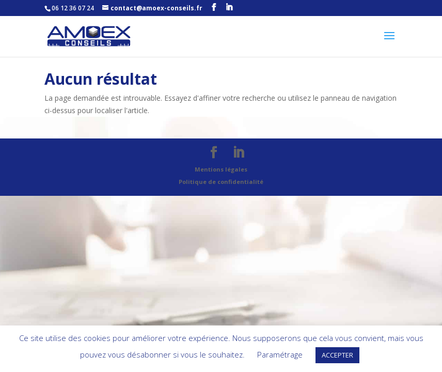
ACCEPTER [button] (337, 355)
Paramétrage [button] (280, 354)
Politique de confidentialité (221, 181)
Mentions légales (221, 169)
